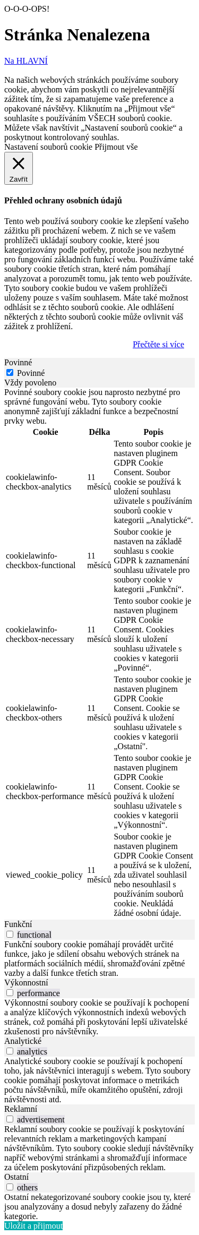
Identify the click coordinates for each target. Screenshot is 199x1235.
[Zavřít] (18, 168)
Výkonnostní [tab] (26, 982)
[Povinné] (9, 372)
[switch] (9, 934)
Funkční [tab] (18, 924)
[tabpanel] (99, 654)
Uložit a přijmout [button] (33, 1225)
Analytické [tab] (22, 1040)
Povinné (31, 373)
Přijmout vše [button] (115, 146)
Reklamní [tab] (20, 1108)
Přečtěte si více (158, 344)
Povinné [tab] (18, 362)
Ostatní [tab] (16, 1176)
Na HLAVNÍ (26, 60)
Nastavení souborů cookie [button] (48, 146)
